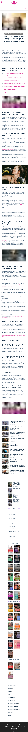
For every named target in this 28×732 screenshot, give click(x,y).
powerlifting (12, 528)
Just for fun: (10, 712)
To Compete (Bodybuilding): (13, 703)
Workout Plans (12, 724)
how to (11, 523)
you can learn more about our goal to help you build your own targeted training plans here (14, 335)
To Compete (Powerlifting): (13, 706)
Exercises (17, 724)
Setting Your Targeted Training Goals (11, 80)
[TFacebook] (12, 728)
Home (8, 724)
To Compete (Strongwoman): (13, 709)
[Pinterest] (16, 728)
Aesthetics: (10, 688)
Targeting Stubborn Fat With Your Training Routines (14, 83)
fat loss (11, 521)
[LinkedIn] (14, 728)
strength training (14, 531)
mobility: (9, 715)
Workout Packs (6, 726)
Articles (20, 724)
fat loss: (9, 691)
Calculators (11, 726)
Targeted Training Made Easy (10, 89)
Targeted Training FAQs (9, 92)
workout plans (12, 296)
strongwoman (13, 534)
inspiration (12, 526)
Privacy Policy (22, 726)
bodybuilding (12, 514)
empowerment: (10, 700)
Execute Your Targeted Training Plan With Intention (14, 86)
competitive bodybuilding (12, 517)
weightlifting (12, 536)
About (18, 726)
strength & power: (11, 685)
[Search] (12, 8)
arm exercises (15, 152)
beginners (12, 511)
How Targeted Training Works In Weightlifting (13, 77)
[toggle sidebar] (26, 2)
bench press (17, 160)
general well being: (11, 697)
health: (9, 694)
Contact (15, 726)
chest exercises (5, 152)
